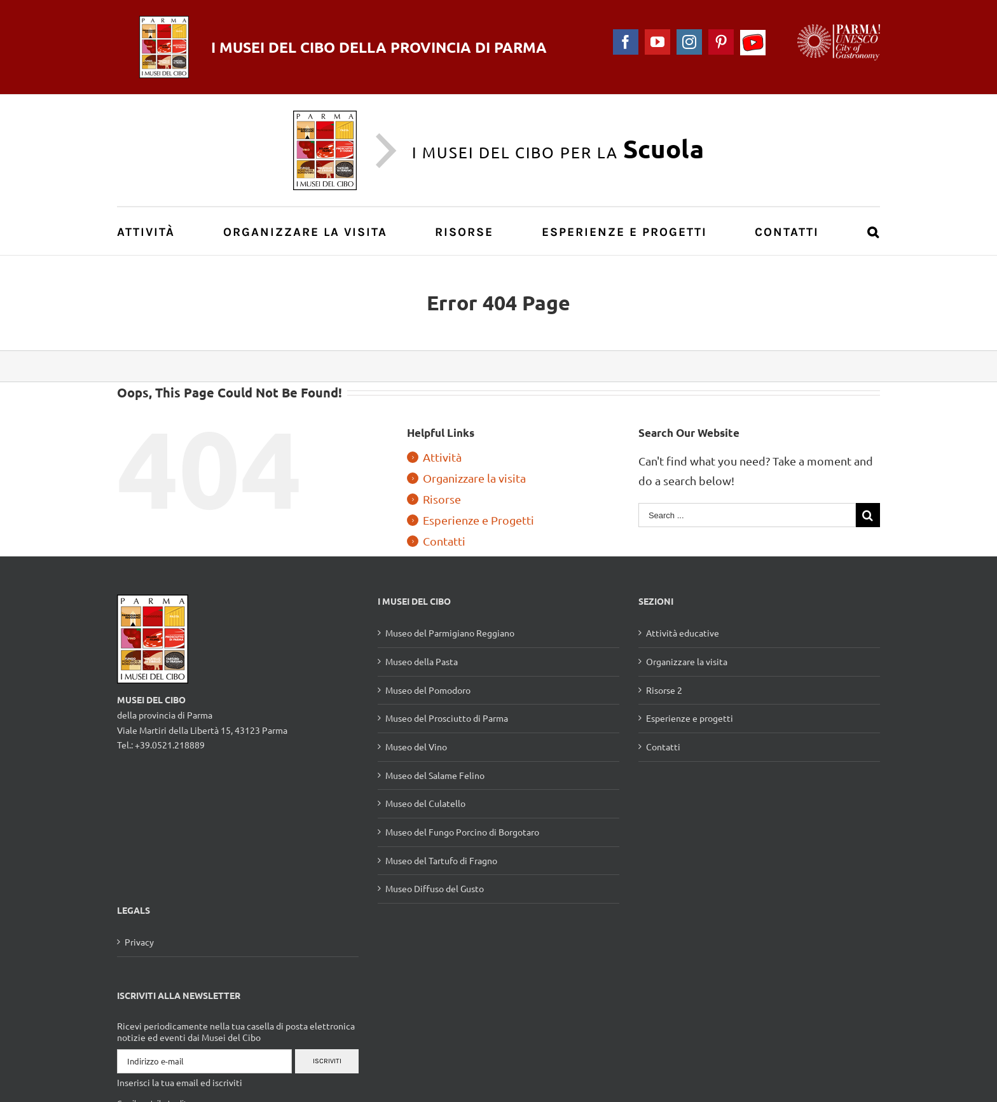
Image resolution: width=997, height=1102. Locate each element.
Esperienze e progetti (689, 718)
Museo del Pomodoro (428, 690)
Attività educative (682, 632)
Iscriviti (327, 1061)
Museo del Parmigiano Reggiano (449, 632)
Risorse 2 (664, 690)
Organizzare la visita (474, 478)
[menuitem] (153, 231)
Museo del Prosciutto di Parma (446, 718)
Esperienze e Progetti (478, 520)
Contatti (444, 541)
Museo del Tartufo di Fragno (441, 860)
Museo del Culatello (425, 803)
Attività (442, 457)
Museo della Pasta (421, 661)
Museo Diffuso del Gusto (434, 888)
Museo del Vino (416, 746)
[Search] (873, 231)
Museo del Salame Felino (435, 775)
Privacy (139, 941)
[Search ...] (747, 515)
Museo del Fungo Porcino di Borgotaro (462, 831)
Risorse (442, 499)
